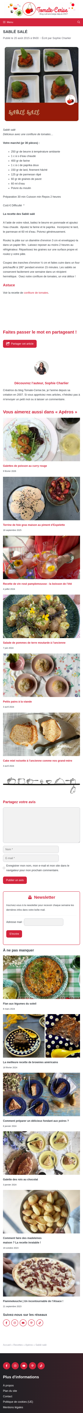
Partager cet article (20, 343)
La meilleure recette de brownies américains (30, 1062)
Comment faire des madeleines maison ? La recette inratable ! (22, 1240)
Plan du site (10, 1391)
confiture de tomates (36, 292)
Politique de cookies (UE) (18, 1401)
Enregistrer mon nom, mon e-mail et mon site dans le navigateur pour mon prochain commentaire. (37, 868)
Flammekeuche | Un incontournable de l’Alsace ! (33, 1301)
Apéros (29, 1345)
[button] (79, 22)
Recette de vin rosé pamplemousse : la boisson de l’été (37, 583)
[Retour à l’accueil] (41, 8)
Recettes (18, 1345)
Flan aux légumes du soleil (19, 1003)
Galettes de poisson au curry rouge (25, 465)
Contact (7, 1396)
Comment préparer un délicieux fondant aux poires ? (36, 1120)
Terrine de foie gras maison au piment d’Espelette (34, 524)
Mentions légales (13, 1407)
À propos (8, 1385)
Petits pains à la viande (17, 701)
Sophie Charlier (57, 383)
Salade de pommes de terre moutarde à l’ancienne (34, 642)
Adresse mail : (14, 922)
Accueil (7, 1345)
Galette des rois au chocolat (20, 1179)
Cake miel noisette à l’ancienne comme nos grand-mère (37, 760)
